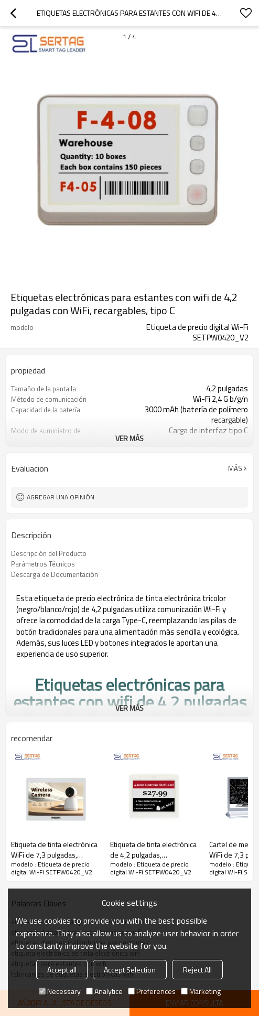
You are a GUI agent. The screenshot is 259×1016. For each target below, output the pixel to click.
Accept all (62, 969)
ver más (129, 438)
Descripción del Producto (49, 553)
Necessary (60, 991)
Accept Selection (130, 969)
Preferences (152, 991)
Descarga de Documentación (54, 574)
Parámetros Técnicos (43, 564)
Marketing (201, 991)
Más (235, 468)
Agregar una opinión (60, 497)
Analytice (104, 991)
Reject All (197, 969)
